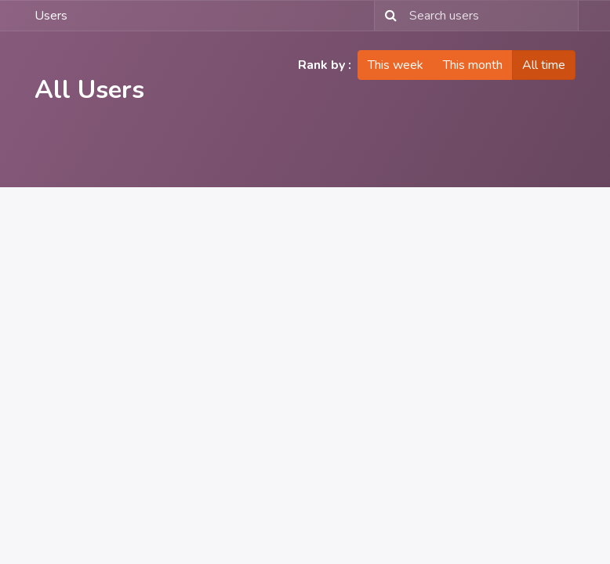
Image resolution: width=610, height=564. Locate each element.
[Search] (388, 16)
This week (395, 65)
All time (543, 65)
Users (50, 15)
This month (473, 65)
